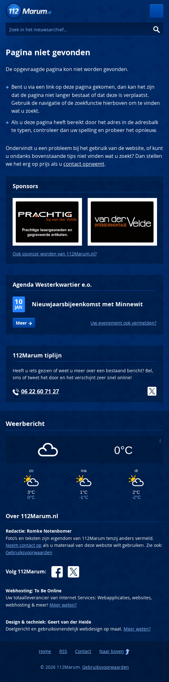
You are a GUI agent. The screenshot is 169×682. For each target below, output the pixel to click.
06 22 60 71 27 (40, 391)
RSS (63, 651)
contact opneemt (83, 163)
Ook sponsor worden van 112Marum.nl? (55, 254)
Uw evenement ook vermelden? (123, 323)
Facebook (57, 571)
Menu (156, 11)
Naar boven (111, 651)
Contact (83, 651)
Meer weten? (63, 605)
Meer (21, 323)
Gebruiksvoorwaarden (29, 552)
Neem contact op (24, 545)
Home (45, 651)
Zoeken (156, 29)
